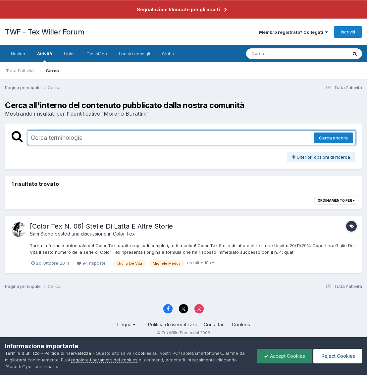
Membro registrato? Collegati (293, 32)
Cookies (241, 324)
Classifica (96, 53)
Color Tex (124, 234)
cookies (143, 353)
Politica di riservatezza (172, 324)
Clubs (168, 53)
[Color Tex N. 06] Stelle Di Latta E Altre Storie (101, 226)
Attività (44, 56)
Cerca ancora (333, 137)
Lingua (126, 324)
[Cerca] (281, 53)
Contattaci (215, 324)
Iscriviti (348, 31)
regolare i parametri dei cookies (104, 359)
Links (69, 53)
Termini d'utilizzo (22, 353)
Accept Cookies (284, 356)
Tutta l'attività (20, 70)
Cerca (52, 70)
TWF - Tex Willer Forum (44, 31)
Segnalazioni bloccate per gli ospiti (178, 9)
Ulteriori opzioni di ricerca (321, 157)
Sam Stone (41, 234)
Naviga (18, 53)
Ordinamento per (336, 200)
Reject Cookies (337, 356)
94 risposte (91, 263)
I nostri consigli (134, 53)
